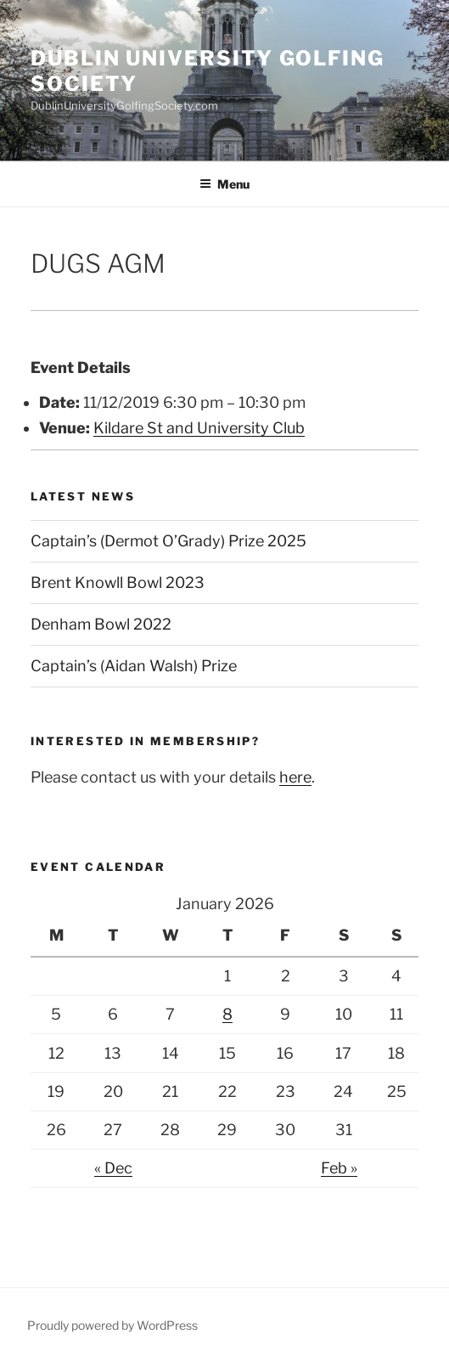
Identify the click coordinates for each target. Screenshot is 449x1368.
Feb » (339, 1168)
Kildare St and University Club (199, 428)
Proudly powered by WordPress (112, 1325)
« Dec (113, 1168)
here (295, 777)
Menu (224, 184)
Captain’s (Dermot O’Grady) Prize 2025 (168, 541)
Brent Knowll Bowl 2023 (118, 582)
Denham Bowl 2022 (101, 624)
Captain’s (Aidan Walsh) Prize (134, 666)
